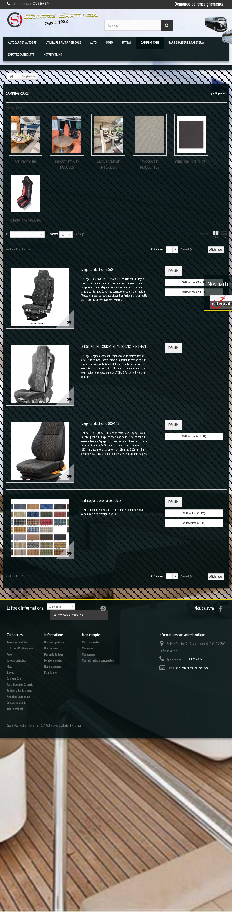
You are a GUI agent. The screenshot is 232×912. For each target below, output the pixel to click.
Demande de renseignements (199, 4)
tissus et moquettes (149, 164)
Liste (224, 234)
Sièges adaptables (25, 220)
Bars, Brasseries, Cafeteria (186, 42)
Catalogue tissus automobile (101, 500)
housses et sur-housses (67, 164)
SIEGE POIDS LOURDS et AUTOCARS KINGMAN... (114, 346)
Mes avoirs (87, 648)
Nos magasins (51, 648)
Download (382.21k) (194, 282)
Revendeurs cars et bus (18, 697)
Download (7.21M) (194, 513)
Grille (215, 234)
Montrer (53, 234)
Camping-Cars (150, 42)
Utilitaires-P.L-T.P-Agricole (63, 42)
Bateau (126, 42)
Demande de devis (53, 654)
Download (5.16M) (194, 523)
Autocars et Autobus (22, 42)
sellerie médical (15, 709)
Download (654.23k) (194, 292)
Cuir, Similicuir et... (191, 162)
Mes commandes (90, 642)
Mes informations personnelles (98, 660)
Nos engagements (53, 667)
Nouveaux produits (54, 642)
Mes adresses (88, 654)
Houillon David (26, 726)
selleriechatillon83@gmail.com (192, 668)
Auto (93, 42)
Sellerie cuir (25, 162)
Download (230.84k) (194, 436)
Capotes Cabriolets (21, 55)
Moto (109, 42)
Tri (7, 234)
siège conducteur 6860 (97, 269)
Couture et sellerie (16, 703)
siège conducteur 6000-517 (100, 423)
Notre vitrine (53, 55)
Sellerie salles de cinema (19, 691)
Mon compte (91, 634)
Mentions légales (53, 660)
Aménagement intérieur (108, 164)
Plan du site (50, 673)
